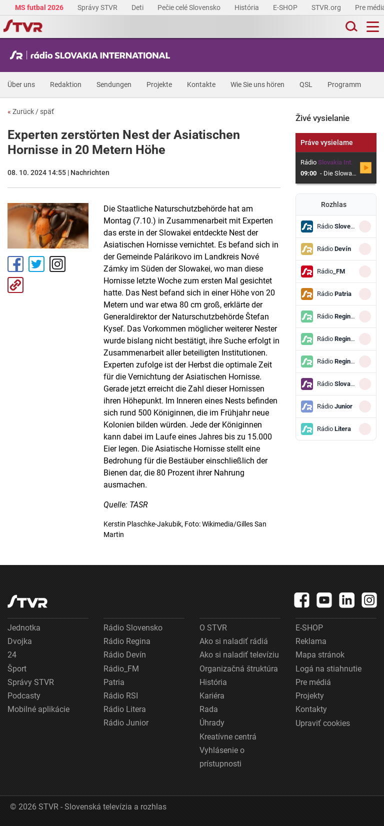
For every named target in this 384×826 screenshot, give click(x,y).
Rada (209, 709)
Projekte (159, 84)
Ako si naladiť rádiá (234, 641)
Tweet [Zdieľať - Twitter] (36, 264)
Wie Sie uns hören (257, 84)
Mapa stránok (320, 655)
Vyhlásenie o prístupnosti (222, 757)
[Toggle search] (351, 27)
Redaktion (66, 84)
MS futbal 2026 (40, 8)
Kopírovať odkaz (16, 285)
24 (12, 655)
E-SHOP (286, 8)
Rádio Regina (127, 641)
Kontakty (311, 709)
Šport (17, 669)
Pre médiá (313, 682)
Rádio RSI (121, 695)
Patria (114, 682)
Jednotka (24, 627)
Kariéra (212, 695)
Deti (138, 8)
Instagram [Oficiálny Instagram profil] (58, 264)
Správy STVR (98, 8)
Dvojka (20, 641)
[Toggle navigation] (373, 27)
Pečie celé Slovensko (190, 8)
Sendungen (114, 84)
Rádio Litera (125, 709)
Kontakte (201, 84)
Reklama (311, 641)
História (247, 8)
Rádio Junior (126, 723)
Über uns (21, 84)
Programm (344, 84)
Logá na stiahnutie (329, 669)
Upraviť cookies (323, 723)
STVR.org (327, 8)
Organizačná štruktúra (239, 669)
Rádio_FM (121, 669)
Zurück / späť (31, 112)
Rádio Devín (125, 655)
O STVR (213, 627)
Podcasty (24, 695)
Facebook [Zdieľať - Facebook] (16, 264)
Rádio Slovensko (133, 627)
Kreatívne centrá (228, 737)
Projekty (310, 695)
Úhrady (212, 723)
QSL (306, 84)
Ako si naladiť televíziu (239, 655)
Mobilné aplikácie (39, 709)
